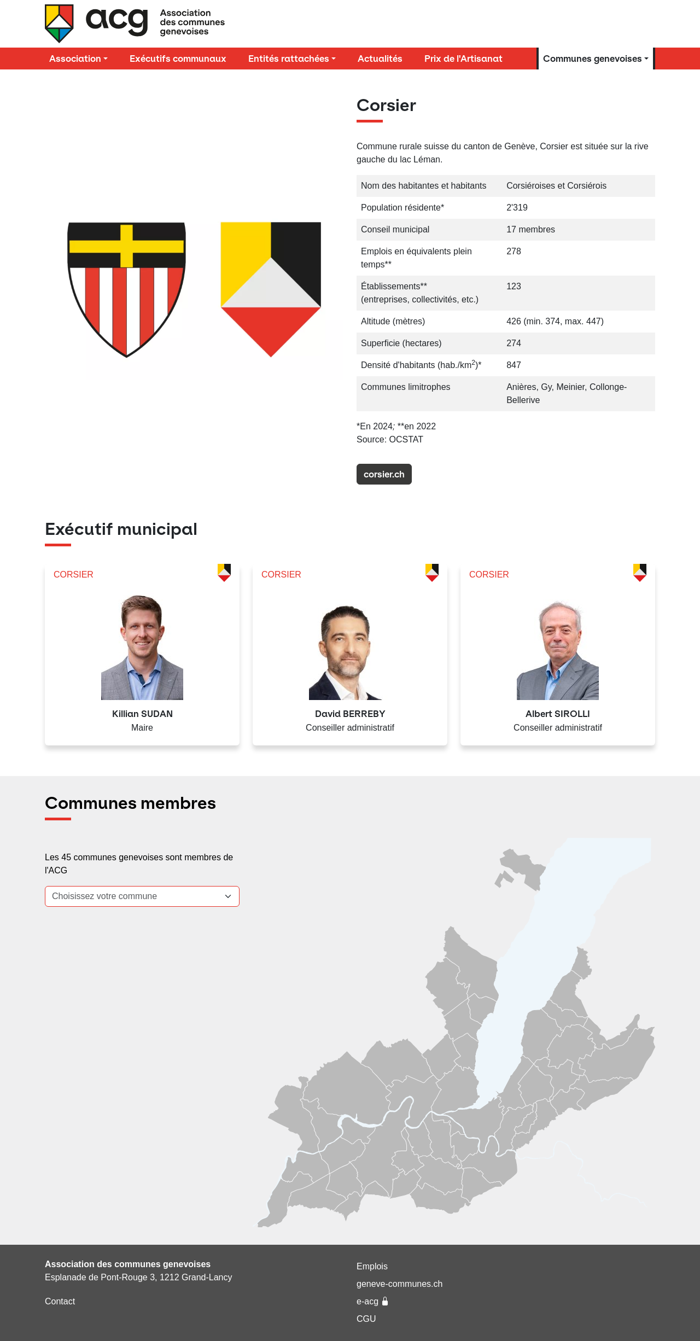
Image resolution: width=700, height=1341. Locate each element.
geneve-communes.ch (399, 1283)
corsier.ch (384, 474)
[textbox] (135, 896)
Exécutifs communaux (178, 58)
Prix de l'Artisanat (463, 58)
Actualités (380, 58)
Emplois (372, 1266)
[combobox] (142, 896)
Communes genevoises (592, 58)
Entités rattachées (288, 58)
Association (75, 58)
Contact (60, 1301)
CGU (366, 1318)
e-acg (373, 1301)
